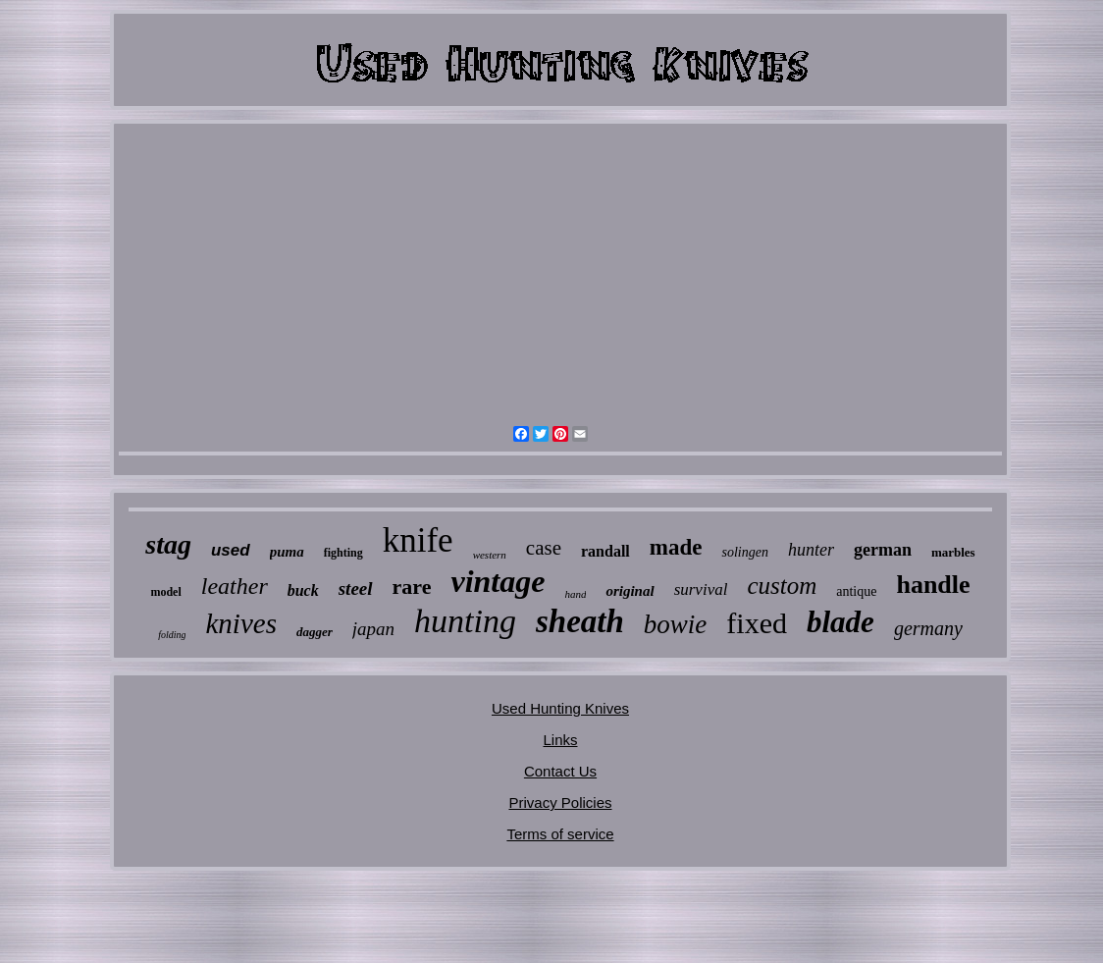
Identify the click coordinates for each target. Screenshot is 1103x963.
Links (560, 739)
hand (575, 594)
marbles (953, 552)
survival (701, 589)
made (676, 547)
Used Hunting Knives (560, 708)
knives (240, 623)
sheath (580, 621)
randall (605, 551)
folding (171, 634)
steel (356, 588)
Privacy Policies (559, 802)
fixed (756, 623)
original (629, 591)
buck (303, 590)
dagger (314, 631)
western (489, 555)
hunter (811, 550)
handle (933, 584)
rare (412, 586)
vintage (497, 581)
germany (928, 628)
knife (418, 540)
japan (373, 628)
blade (840, 622)
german (883, 550)
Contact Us (560, 771)
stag (168, 544)
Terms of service (559, 834)
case (543, 548)
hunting (465, 621)
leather (234, 586)
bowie (676, 624)
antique (856, 591)
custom (781, 585)
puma (287, 552)
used (230, 550)
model (165, 592)
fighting (343, 553)
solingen (744, 552)
